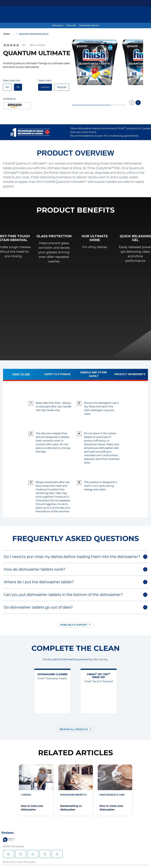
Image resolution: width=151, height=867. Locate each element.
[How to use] (21, 375)
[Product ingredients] (130, 375)
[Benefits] (70, 14)
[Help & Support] (118, 14)
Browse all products (74, 729)
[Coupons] (101, 14)
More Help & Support (73, 624)
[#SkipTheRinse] (85, 14)
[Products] (32, 14)
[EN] (135, 15)
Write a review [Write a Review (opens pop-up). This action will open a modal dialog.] (37, 45)
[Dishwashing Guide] (51, 14)
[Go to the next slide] (138, 102)
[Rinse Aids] (71, 25)
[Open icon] (145, 15)
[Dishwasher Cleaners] (89, 25)
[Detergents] (57, 25)
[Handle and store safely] (94, 375)
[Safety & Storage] (57, 375)
